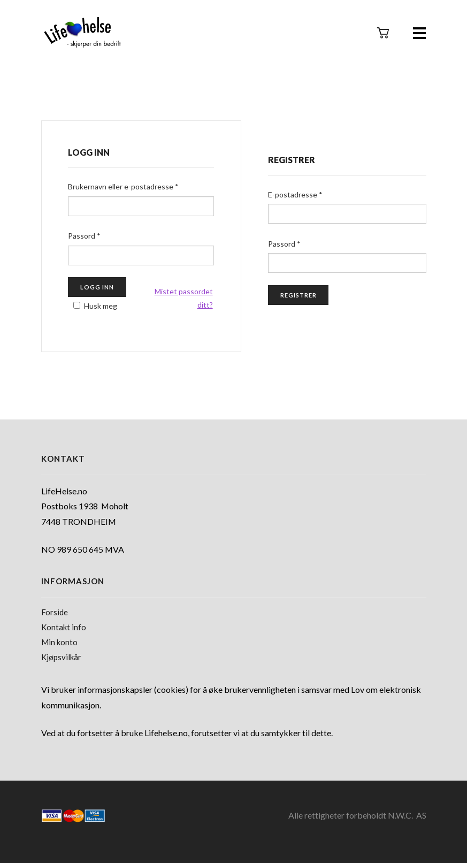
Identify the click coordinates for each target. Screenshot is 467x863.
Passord (84, 235)
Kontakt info (63, 627)
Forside (54, 612)
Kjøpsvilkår (61, 657)
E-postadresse (295, 194)
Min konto (59, 642)
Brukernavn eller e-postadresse (123, 186)
